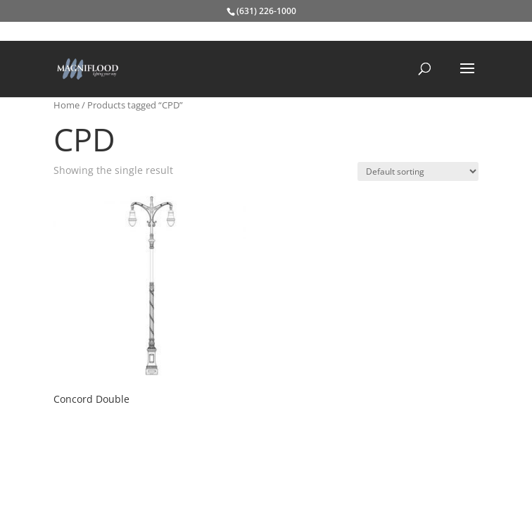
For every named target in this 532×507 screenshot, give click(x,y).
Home (66, 105)
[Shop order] (418, 171)
